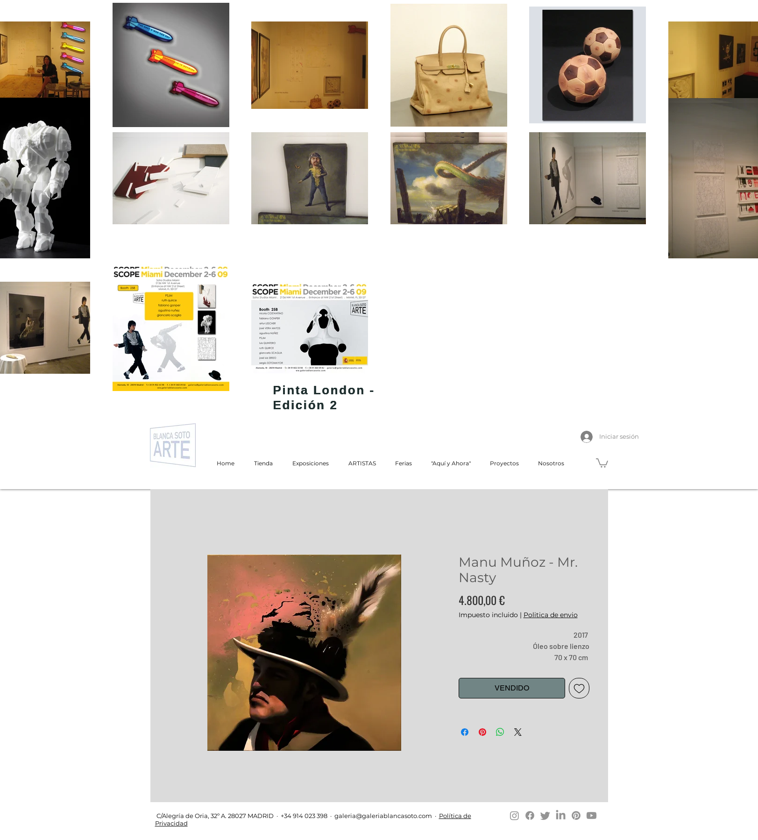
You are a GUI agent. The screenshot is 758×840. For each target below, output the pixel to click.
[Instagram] (514, 815)
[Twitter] (545, 815)
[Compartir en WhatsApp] (500, 732)
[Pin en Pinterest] (482, 732)
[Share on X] (518, 732)
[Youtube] (591, 815)
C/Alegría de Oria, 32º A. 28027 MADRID (214, 815)
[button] (602, 462)
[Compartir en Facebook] (464, 732)
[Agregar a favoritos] (579, 688)
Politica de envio (551, 615)
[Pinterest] (576, 815)
